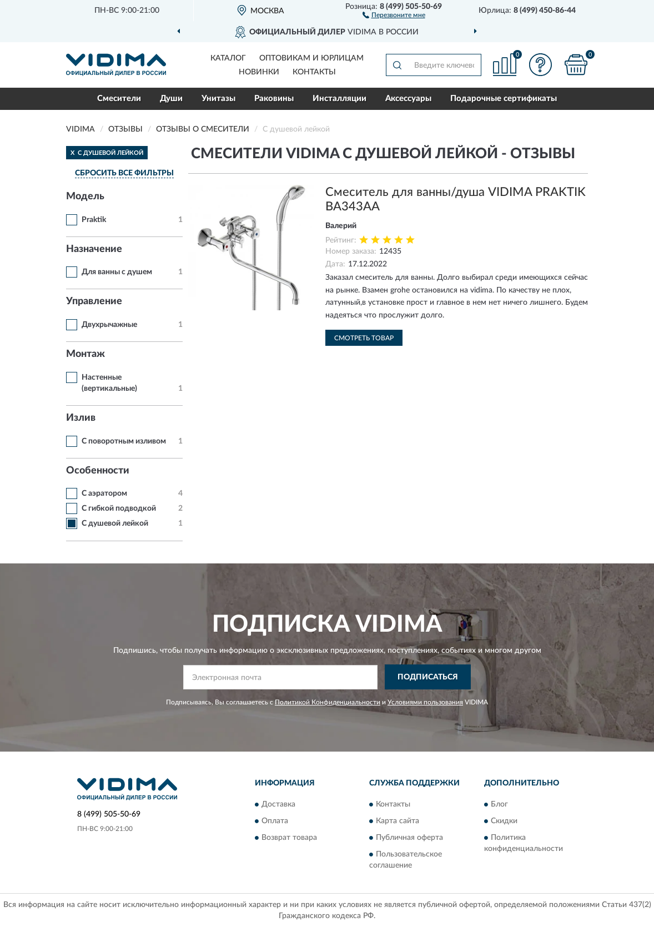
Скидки (504, 821)
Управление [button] (94, 301)
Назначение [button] (94, 249)
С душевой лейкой (115, 523)
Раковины (274, 98)
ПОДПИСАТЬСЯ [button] (428, 677)
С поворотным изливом (124, 441)
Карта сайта (397, 821)
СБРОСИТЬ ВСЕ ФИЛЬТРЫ (124, 173)
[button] (394, 14)
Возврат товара (289, 838)
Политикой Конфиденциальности (327, 702)
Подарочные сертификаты (503, 98)
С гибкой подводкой (119, 508)
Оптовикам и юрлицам (311, 58)
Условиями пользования (425, 702)
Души (171, 98)
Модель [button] (85, 196)
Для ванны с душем (117, 272)
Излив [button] (80, 418)
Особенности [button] (97, 471)
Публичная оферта (409, 838)
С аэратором (104, 493)
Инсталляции (339, 98)
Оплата (274, 821)
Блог (499, 805)
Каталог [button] (228, 58)
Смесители (119, 98)
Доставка (278, 805)
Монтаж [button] (85, 354)
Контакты (314, 72)
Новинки (259, 72)
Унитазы (218, 98)
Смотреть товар (364, 338)
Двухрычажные (109, 325)
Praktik (94, 220)
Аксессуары (408, 98)
